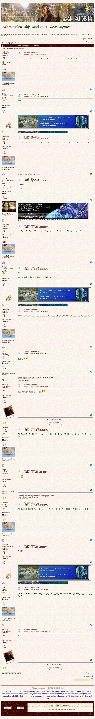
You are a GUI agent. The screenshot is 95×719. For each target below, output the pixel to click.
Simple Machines (70, 702)
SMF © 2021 (58, 702)
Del (80, 34)
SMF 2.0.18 (48, 702)
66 (6, 43)
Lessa (4, 179)
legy (3, 351)
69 (13, 43)
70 (15, 43)
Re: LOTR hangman (31, 52)
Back (60, 713)
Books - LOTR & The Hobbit (55, 34)
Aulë (83, 34)
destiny (5, 384)
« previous (85, 39)
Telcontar (5, 52)
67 (8, 43)
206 (19, 43)
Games (68, 34)
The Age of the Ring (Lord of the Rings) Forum (15, 34)
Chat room (21, 221)
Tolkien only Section (38, 34)
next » (91, 39)
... (4, 43)
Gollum (5, 94)
